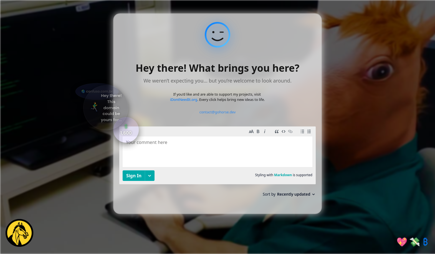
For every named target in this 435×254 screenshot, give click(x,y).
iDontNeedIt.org (183, 99)
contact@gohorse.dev (217, 111)
